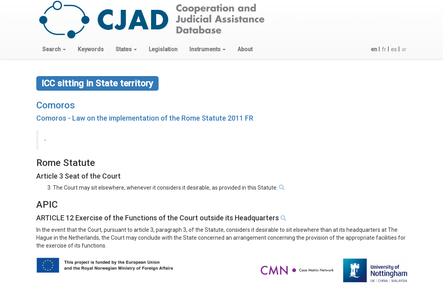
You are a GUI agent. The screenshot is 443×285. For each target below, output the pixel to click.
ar (404, 49)
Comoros (55, 105)
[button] (54, 49)
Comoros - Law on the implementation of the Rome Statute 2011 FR (144, 118)
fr (384, 49)
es (394, 49)
